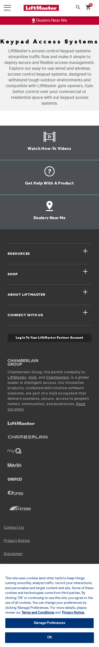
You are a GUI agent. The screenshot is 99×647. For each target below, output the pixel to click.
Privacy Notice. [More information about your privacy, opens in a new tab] (73, 612)
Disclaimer (13, 554)
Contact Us (14, 527)
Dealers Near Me (49, 20)
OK (49, 637)
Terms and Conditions (38, 612)
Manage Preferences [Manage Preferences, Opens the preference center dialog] (49, 623)
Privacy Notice (17, 541)
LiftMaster (17, 377)
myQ (32, 377)
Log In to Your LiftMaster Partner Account (50, 337)
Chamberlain (57, 377)
